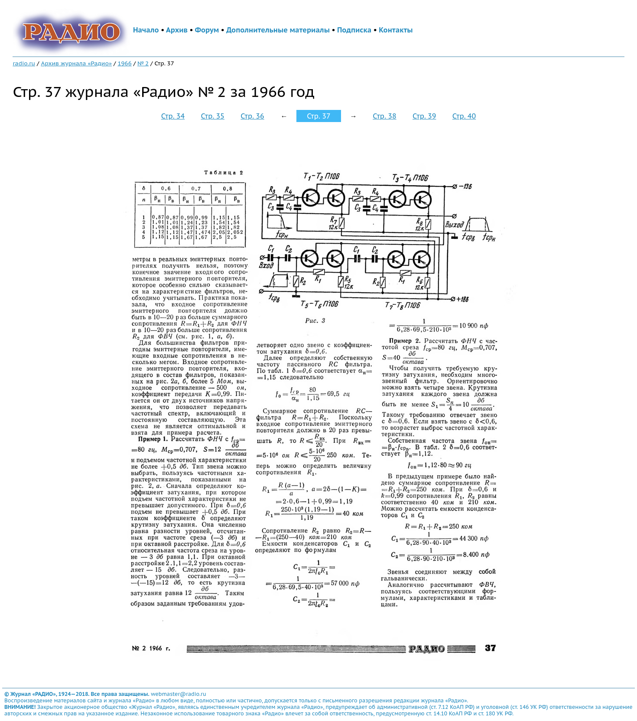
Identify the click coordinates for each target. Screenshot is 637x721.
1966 (124, 63)
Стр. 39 (424, 116)
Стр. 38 (384, 116)
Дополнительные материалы (278, 30)
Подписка (354, 30)
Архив (177, 30)
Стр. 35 (212, 116)
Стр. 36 (252, 116)
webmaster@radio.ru (178, 694)
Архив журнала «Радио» (76, 63)
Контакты (396, 30)
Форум (207, 30)
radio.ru (24, 63)
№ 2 (143, 63)
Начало (146, 30)
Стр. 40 (464, 116)
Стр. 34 (173, 116)
